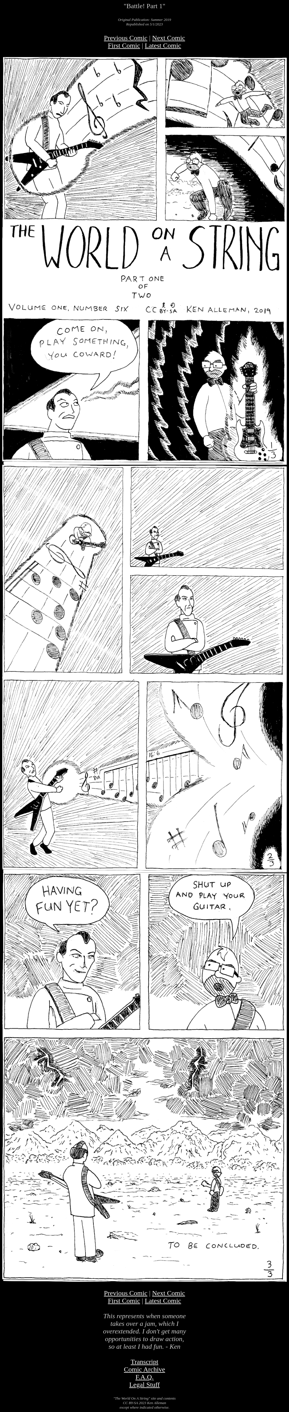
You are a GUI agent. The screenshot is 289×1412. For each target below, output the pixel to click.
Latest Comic (163, 45)
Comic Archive (144, 1369)
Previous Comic (125, 38)
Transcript (144, 1361)
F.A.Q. (144, 1377)
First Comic (124, 45)
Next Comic (168, 38)
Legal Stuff (144, 1384)
